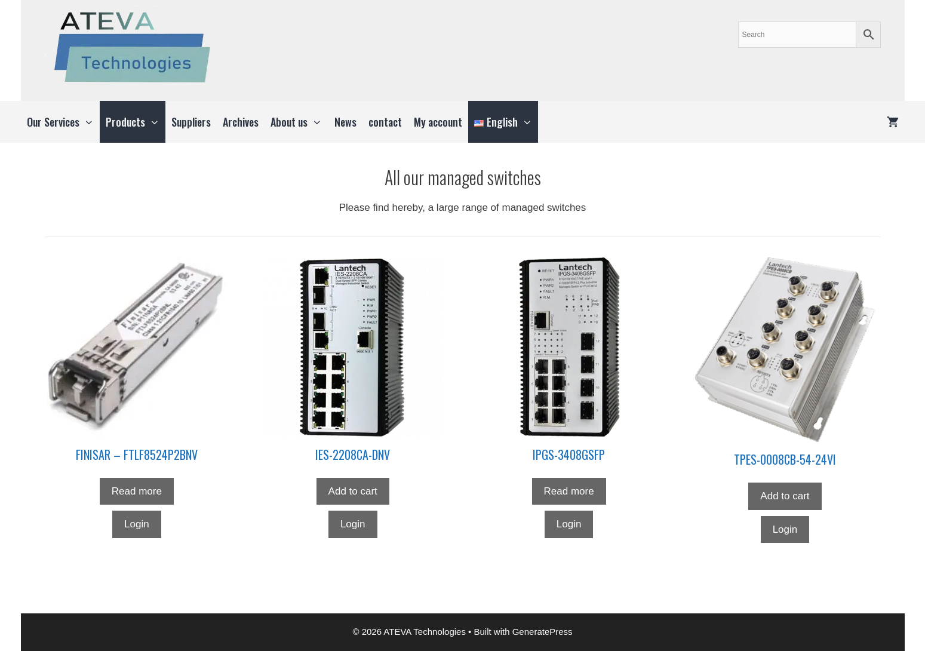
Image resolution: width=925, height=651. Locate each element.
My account (438, 122)
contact (385, 122)
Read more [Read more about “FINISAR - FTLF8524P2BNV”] (137, 491)
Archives (241, 122)
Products (135, 122)
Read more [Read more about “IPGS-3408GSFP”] (569, 491)
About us (299, 122)
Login (136, 524)
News (345, 122)
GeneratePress (542, 632)
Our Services (63, 122)
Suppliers (191, 122)
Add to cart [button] (352, 491)
